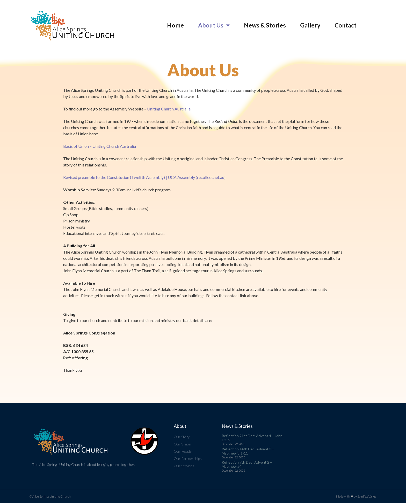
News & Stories (265, 25)
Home (175, 25)
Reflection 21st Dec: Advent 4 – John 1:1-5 (252, 438)
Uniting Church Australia (169, 108)
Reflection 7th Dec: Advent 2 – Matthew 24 (247, 464)
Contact (346, 25)
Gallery (310, 25)
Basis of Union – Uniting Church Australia (99, 146)
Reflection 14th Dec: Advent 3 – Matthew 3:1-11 (248, 451)
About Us (214, 25)
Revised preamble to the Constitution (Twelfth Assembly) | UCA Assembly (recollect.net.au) (144, 177)
